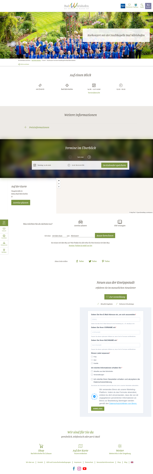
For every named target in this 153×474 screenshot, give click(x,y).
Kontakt (40, 462)
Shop (119, 462)
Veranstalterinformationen (105, 462)
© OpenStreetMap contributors (144, 212)
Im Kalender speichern (114, 165)
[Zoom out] (58, 183)
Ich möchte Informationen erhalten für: (106, 368)
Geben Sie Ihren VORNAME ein (103, 327)
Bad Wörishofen (36, 60)
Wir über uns (30, 462)
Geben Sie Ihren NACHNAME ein (104, 340)
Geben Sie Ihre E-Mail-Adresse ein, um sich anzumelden (113, 314)
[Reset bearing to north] (58, 186)
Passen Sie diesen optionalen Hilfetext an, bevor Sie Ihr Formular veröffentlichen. (113, 336)
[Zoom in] (58, 180)
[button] (115, 297)
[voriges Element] (70, 157)
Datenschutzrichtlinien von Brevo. (123, 403)
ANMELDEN (97, 409)
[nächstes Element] (89, 157)
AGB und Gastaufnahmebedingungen (58, 462)
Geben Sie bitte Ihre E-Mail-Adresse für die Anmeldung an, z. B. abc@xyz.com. (113, 323)
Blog (125, 462)
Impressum (77, 462)
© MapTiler (132, 212)
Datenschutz (89, 462)
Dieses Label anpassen (100, 353)
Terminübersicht (94, 92)
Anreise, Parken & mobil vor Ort (80, 246)
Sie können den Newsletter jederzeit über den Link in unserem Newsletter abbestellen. (115, 385)
